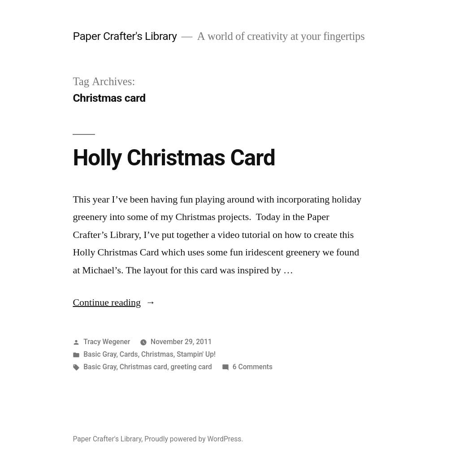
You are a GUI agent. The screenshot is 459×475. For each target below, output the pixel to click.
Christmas (157, 354)
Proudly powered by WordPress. (193, 439)
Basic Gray (99, 354)
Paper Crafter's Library (125, 36)
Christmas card (143, 367)
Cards (129, 354)
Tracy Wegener (106, 341)
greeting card (191, 367)
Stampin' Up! (196, 354)
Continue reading (114, 302)
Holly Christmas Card (174, 158)
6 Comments (253, 367)
